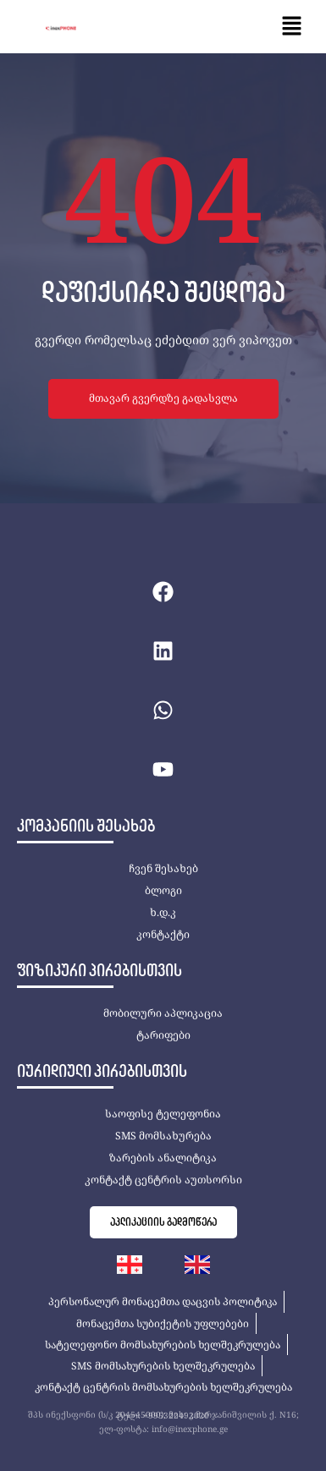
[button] (292, 26)
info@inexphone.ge (190, 1429)
